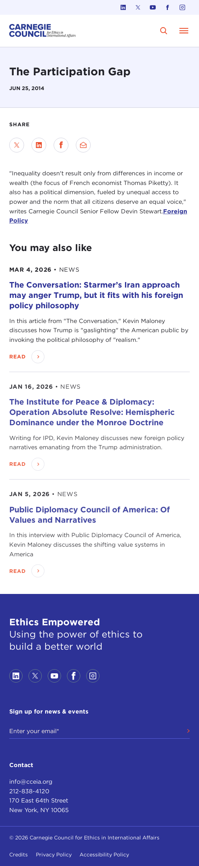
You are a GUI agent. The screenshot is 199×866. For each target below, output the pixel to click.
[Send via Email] (83, 145)
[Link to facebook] (167, 7)
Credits (18, 855)
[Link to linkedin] (123, 7)
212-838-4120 (29, 791)
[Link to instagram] (182, 7)
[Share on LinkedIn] (38, 145)
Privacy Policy (54, 855)
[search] (164, 30)
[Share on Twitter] (16, 145)
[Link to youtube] (152, 7)
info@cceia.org (31, 781)
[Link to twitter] (138, 7)
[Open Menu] (184, 31)
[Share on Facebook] (61, 145)
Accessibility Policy (104, 855)
